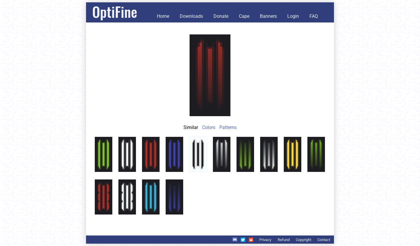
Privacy (265, 240)
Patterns (228, 127)
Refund (284, 240)
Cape (244, 16)
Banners (268, 16)
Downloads (191, 16)
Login (293, 16)
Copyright (303, 240)
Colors (208, 127)
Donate (221, 16)
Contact (323, 240)
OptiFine (114, 11)
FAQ (313, 16)
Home (163, 16)
